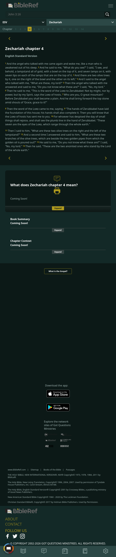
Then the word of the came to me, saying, (34, 109)
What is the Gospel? (58, 271)
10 (58, 29)
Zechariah (55, 22)
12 (70, 29)
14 (82, 29)
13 (76, 29)
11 (64, 29)
